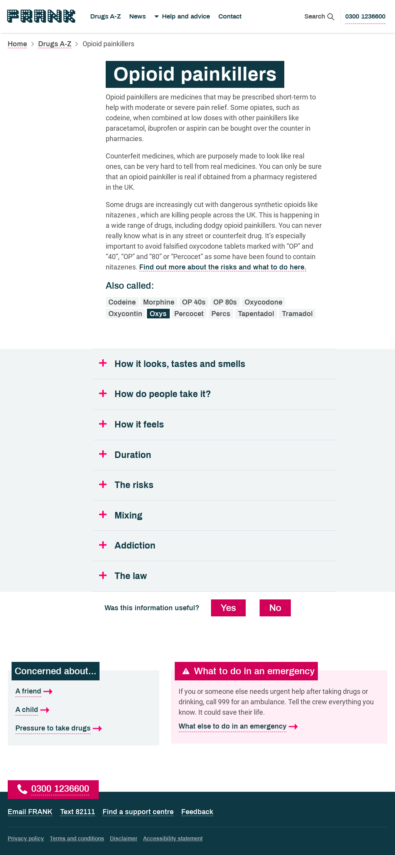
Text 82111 (77, 812)
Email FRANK (30, 812)
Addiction (135, 545)
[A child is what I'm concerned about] (83, 710)
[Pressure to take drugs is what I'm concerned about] (83, 728)
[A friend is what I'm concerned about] (83, 691)
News (137, 16)
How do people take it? (163, 394)
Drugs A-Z (105, 16)
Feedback (197, 812)
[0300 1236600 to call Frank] (365, 16)
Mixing (128, 515)
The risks (134, 485)
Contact (229, 16)
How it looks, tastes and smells (180, 364)
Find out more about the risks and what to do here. (222, 267)
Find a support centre (138, 812)
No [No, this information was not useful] (275, 608)
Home (17, 44)
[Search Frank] (319, 16)
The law (131, 576)
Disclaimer (123, 839)
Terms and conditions (77, 839)
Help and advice (186, 16)
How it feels (139, 424)
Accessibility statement (173, 839)
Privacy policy (26, 839)
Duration (133, 455)
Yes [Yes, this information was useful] (228, 608)
